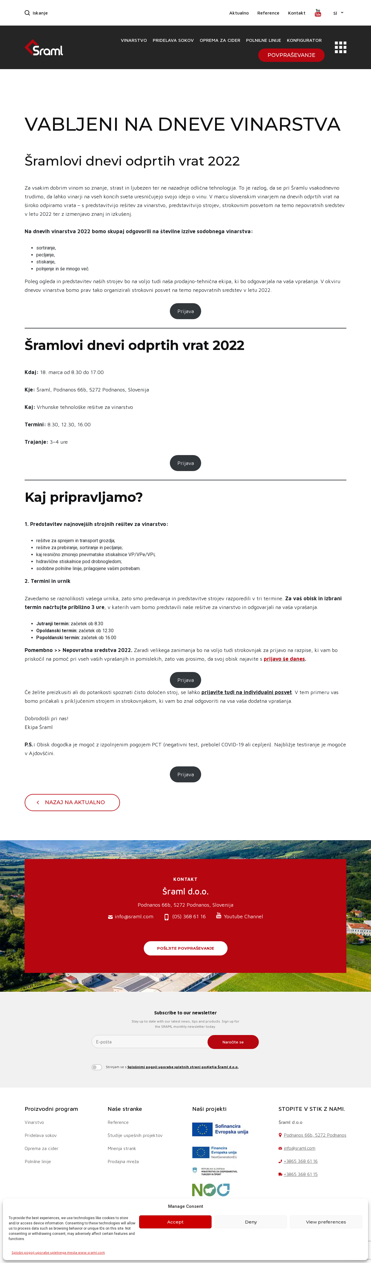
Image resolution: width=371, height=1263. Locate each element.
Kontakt (296, 12)
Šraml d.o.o (290, 1122)
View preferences (326, 1222)
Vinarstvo (134, 40)
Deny (251, 1222)
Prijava (185, 311)
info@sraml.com (130, 916)
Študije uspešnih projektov (135, 1135)
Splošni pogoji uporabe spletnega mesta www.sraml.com (58, 1252)
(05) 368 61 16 (184, 917)
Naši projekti (209, 1108)
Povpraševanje (291, 55)
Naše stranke (125, 1108)
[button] (338, 13)
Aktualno (239, 12)
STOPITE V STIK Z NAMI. (312, 1108)
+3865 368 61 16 (301, 1161)
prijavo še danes (284, 659)
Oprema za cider (220, 40)
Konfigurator (304, 40)
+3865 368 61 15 (301, 1174)
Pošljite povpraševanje (185, 948)
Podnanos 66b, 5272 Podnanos (315, 1135)
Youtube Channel (239, 915)
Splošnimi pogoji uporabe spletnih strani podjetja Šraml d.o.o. (183, 1067)
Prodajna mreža (123, 1161)
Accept (175, 1222)
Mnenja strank (122, 1148)
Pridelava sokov (173, 40)
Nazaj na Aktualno (75, 802)
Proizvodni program (51, 1108)
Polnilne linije (263, 40)
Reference (268, 12)
